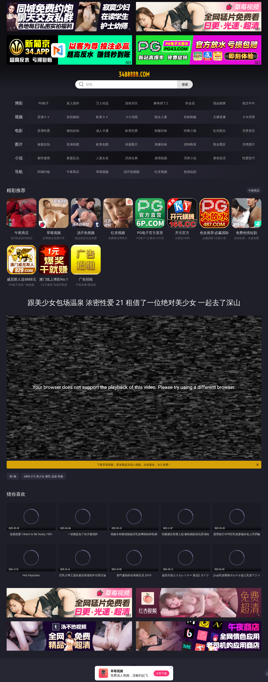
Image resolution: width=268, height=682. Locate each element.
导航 (19, 171)
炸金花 (190, 103)
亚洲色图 (73, 144)
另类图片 (248, 144)
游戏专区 (131, 103)
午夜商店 (73, 172)
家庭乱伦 (73, 158)
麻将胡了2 (161, 103)
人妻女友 (102, 158)
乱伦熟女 (219, 130)
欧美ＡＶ (102, 117)
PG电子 (43, 103)
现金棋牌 (219, 103)
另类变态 (248, 130)
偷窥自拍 (43, 144)
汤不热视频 (131, 172)
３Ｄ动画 (131, 117)
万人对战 (102, 103)
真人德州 (73, 103)
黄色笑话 (219, 158)
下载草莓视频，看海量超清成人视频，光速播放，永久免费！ (178, 464)
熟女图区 (219, 144)
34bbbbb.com (134, 74)
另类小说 (190, 158)
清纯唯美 (190, 144)
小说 (19, 158)
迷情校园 (161, 158)
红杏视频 (161, 172)
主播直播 (219, 117)
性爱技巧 (248, 158)
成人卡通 (102, 130)
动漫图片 (131, 144)
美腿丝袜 (161, 144)
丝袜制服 (190, 117)
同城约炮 (43, 172)
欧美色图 (102, 144)
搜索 (185, 84)
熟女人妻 (161, 117)
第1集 (12, 476)
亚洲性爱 (43, 130)
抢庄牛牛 (248, 103)
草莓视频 (102, 172)
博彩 (19, 103)
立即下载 (161, 673)
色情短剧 (190, 172)
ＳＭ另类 (248, 117)
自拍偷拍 (73, 117)
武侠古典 (131, 158)
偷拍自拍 (73, 130)
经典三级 (190, 130)
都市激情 (43, 158)
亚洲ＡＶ (43, 117)
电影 (19, 130)
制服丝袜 (161, 130)
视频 (19, 116)
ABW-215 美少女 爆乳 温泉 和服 (43, 476)
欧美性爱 (131, 130)
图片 (19, 144)
